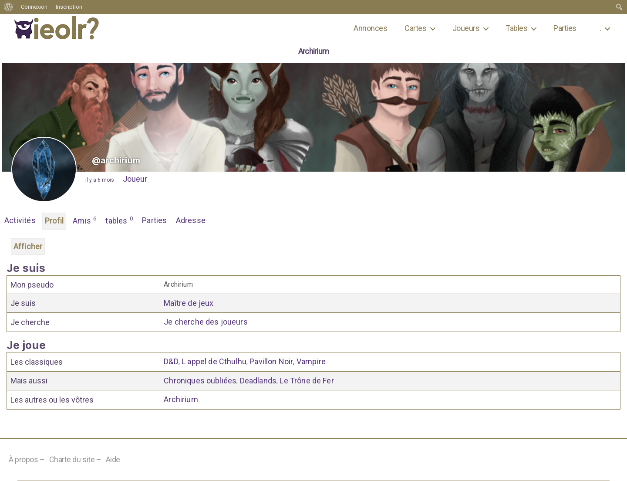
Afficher (27, 246)
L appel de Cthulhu (214, 361)
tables (119, 220)
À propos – (27, 459)
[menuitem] (8, 7)
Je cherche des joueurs (206, 321)
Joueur (135, 178)
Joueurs (465, 28)
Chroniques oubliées (200, 380)
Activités (20, 220)
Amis (85, 220)
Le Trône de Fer (307, 380)
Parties (564, 28)
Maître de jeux (188, 303)
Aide (113, 459)
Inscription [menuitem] (69, 6)
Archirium (181, 399)
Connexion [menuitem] (34, 6)
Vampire (311, 361)
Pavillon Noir (271, 361)
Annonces (370, 28)
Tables (516, 28)
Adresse (191, 220)
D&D (171, 361)
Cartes (415, 28)
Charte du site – (75, 459)
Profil (54, 220)
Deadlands (258, 380)
